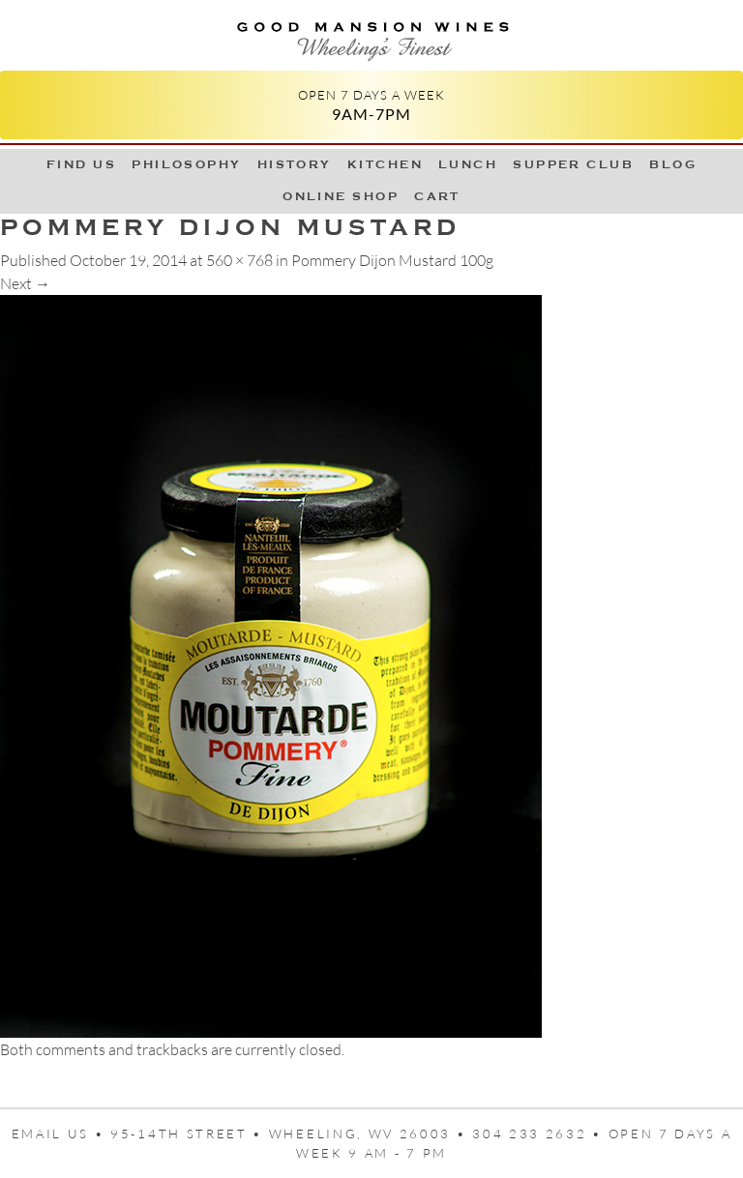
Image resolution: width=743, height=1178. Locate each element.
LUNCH (467, 164)
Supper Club (573, 164)
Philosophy (187, 164)
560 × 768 (239, 260)
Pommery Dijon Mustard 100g (392, 260)
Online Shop (340, 196)
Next (25, 283)
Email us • (61, 1133)
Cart (437, 196)
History (294, 164)
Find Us (81, 164)
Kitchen (385, 164)
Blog (673, 164)
